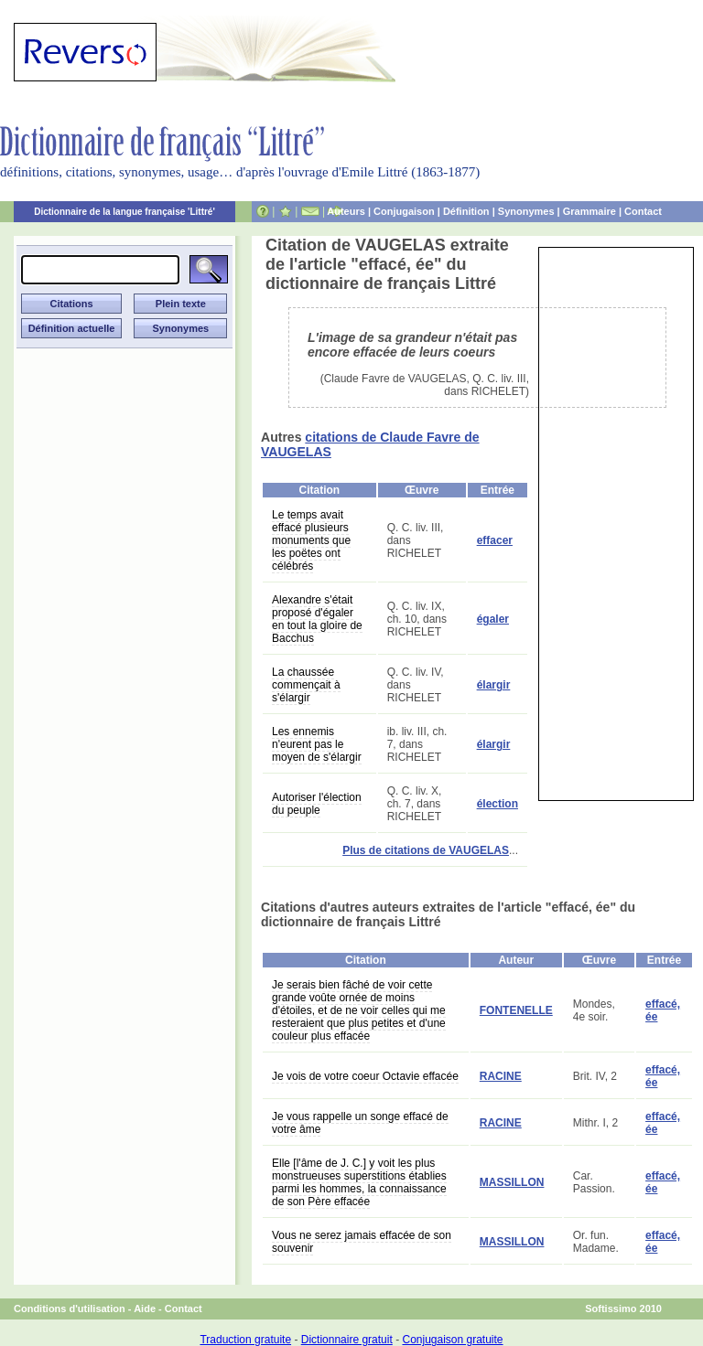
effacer (495, 540)
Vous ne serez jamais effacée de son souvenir (361, 1242)
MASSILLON (512, 1182)
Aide (145, 1308)
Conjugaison (404, 211)
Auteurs (346, 211)
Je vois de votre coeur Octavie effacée (365, 1076)
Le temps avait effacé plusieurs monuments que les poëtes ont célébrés (311, 540)
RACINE (501, 1076)
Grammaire (589, 211)
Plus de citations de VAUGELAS (425, 850)
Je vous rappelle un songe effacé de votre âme (360, 1123)
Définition (466, 211)
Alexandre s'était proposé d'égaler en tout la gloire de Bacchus (317, 619)
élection (497, 803)
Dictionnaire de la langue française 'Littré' (124, 212)
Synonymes (526, 211)
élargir (494, 684)
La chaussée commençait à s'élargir (306, 685)
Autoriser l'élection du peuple (317, 804)
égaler (493, 619)
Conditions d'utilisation (69, 1308)
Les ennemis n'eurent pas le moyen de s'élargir (317, 744)
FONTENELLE (516, 1010)
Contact (643, 211)
